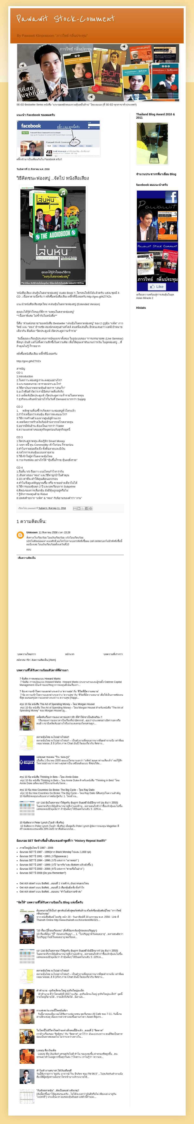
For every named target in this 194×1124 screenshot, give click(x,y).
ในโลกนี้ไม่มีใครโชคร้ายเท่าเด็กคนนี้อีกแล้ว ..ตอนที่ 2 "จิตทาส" (70, 1030)
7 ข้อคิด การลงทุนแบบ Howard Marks (40, 678)
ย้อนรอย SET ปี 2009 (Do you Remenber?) (43, 873)
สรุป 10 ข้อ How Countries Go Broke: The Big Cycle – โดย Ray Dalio (57, 789)
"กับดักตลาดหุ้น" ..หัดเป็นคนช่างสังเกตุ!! (58, 1090)
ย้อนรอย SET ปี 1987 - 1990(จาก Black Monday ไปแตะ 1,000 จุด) (55, 852)
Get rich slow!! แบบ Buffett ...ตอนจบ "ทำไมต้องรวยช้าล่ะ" (51, 891)
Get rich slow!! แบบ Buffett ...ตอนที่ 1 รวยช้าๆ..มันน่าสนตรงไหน (54, 883)
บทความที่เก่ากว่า (113, 654)
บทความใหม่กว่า (27, 654)
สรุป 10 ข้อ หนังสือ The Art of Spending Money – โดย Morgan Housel (57, 704)
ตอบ (28, 549)
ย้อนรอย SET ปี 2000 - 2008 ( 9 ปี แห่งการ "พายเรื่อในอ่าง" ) (52, 868)
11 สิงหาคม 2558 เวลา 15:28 (54, 532)
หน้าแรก (69, 654)
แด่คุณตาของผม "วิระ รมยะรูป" (53, 757)
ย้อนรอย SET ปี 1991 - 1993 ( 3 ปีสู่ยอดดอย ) (44, 856)
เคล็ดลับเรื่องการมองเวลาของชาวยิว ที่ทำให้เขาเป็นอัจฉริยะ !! (69, 717)
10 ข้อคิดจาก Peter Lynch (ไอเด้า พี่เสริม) (42, 822)
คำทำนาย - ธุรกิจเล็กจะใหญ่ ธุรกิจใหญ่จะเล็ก (60, 990)
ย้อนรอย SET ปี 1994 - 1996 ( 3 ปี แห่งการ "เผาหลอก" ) (49, 860)
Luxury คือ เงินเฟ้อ (46, 1050)
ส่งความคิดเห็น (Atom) (44, 660)
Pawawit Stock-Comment (66, 19)
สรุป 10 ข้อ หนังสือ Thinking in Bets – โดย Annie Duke (49, 777)
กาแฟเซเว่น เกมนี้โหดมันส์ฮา (52, 1010)
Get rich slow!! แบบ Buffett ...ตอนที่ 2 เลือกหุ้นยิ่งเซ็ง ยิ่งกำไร (52, 887)
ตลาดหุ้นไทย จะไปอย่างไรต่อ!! (53, 737)
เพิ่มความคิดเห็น (26, 558)
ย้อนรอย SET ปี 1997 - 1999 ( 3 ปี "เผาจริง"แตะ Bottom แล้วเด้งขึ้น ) (56, 864)
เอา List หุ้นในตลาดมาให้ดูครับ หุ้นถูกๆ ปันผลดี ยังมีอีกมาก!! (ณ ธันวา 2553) (77, 802)
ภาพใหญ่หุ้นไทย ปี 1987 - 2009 (36, 847)
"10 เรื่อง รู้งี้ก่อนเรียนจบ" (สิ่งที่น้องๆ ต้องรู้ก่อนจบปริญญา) (67, 930)
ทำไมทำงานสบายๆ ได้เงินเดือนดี (54, 1070)
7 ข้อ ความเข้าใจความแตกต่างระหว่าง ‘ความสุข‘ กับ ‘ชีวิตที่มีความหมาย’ (59, 691)
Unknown (32, 532)
